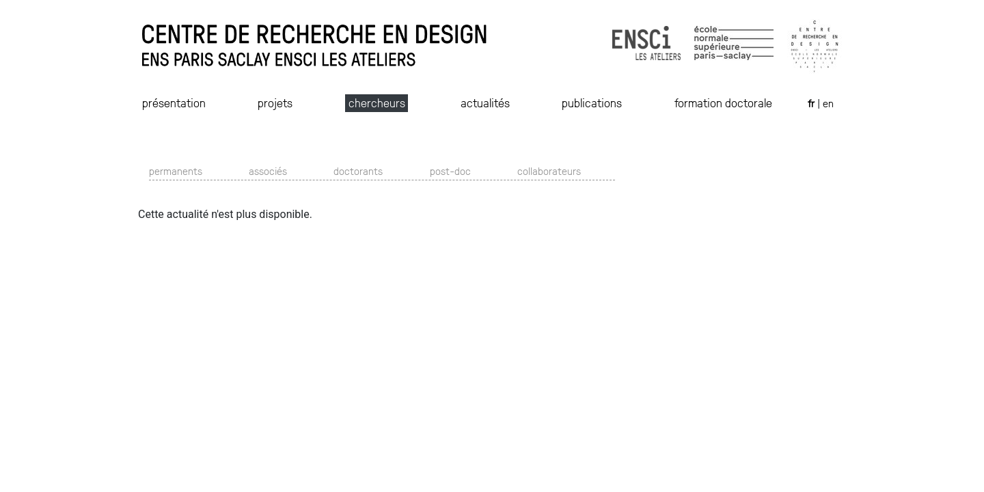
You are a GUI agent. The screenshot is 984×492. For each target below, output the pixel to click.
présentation (174, 102)
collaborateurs (549, 170)
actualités (485, 102)
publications (592, 102)
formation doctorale (723, 102)
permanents (175, 170)
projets (275, 102)
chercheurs (376, 102)
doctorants (358, 170)
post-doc (450, 170)
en (828, 103)
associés (268, 170)
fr (812, 103)
